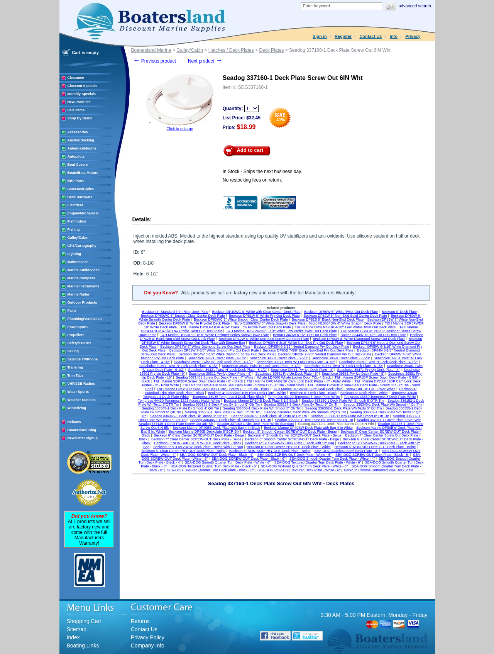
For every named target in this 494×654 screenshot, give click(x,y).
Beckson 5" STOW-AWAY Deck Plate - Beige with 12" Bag (198, 447)
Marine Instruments (84, 286)
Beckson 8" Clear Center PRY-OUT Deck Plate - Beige (184, 451)
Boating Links (83, 645)
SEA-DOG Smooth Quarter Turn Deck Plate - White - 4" (332, 458)
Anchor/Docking (81, 140)
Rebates (74, 422)
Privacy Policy (147, 637)
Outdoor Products (82, 302)
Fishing (74, 229)
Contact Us (370, 36)
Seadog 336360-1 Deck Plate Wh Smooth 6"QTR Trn (305, 412)
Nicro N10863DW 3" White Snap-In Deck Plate (269, 323)
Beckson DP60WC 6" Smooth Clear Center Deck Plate (183, 316)
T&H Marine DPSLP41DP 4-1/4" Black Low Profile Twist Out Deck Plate (236, 327)
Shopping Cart (84, 621)
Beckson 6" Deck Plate (399, 312)
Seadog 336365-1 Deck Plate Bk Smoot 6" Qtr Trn (188, 416)
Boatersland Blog (82, 430)
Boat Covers (78, 164)
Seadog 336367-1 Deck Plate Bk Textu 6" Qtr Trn (269, 416)
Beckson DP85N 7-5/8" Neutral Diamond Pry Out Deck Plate (324, 354)
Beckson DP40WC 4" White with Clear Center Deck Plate (256, 312)
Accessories (78, 132)
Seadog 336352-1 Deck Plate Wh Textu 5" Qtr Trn (343, 408)
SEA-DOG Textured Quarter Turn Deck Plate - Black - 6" (214, 466)
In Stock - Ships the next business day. (262, 171)
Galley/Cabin (78, 238)
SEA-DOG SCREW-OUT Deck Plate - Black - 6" (248, 458)
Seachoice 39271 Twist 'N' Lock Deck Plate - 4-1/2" (296, 362)
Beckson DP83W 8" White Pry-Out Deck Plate (194, 323)
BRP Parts (76, 181)
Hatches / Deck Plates (231, 50)
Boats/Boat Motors (83, 173)
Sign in (320, 36)
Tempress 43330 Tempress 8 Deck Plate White (380, 397)
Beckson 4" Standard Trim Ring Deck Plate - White (247, 393)
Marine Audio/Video (84, 270)
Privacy (412, 36)
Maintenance (78, 262)
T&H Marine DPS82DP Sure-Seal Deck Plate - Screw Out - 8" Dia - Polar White (334, 389)
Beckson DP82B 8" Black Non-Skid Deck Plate (328, 319)
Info (394, 36)
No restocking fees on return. (252, 180)
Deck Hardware (80, 197)
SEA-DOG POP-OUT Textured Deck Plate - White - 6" (298, 470)
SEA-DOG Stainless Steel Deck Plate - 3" (346, 451)
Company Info (147, 645)
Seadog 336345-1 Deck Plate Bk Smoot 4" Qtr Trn (180, 408)
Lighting (74, 254)
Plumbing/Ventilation (85, 319)
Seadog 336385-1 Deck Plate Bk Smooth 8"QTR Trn (230, 420)
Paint (72, 311)
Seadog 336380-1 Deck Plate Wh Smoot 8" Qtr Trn (350, 416)
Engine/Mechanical (83, 213)
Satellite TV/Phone (83, 359)
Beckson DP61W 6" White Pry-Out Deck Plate (264, 316)
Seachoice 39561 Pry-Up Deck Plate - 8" (353, 373)
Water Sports (78, 392)
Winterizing (77, 408)
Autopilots (76, 156)
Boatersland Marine (151, 50)
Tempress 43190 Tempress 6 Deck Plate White (304, 397)
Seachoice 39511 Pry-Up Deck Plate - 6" (220, 373)
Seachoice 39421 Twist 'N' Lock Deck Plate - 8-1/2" (227, 370)
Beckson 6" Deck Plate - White (363, 393)
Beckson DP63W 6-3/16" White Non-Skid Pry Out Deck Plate (296, 343)
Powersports (78, 327)
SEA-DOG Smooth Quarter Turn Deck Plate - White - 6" (228, 462)
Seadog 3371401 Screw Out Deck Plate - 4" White (215, 377)
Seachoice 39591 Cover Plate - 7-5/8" (341, 358)
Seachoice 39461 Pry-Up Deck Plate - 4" (302, 370)
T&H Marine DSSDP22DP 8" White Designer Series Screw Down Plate (214, 335)
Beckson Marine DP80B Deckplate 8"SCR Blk (204, 431)
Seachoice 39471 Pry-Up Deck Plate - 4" (368, 370)
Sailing (73, 351)
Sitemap (76, 629)
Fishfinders (77, 221)
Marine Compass (81, 278)
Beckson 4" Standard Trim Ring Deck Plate (175, 312)
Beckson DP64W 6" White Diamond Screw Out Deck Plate (205, 346)
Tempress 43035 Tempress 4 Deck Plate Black (228, 397)
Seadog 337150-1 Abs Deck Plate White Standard (255, 424)
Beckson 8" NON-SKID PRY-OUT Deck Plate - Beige (270, 451)
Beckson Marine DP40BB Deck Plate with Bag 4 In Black (216, 428)
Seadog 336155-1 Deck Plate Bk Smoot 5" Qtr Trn (221, 404)
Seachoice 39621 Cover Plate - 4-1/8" (217, 358)
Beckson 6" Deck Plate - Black (313, 393)
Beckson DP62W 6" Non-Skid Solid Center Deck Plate (345, 316)
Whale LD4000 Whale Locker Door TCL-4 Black (294, 377)
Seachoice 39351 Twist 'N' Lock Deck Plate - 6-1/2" (178, 366)
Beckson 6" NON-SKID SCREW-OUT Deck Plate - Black (197, 443)
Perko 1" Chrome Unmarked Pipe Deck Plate (378, 470)
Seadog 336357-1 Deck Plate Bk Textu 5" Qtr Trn (223, 412)
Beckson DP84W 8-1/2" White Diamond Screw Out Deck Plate (226, 354)
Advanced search (415, 5)
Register (343, 36)
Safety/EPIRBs (79, 343)
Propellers (76, 335)
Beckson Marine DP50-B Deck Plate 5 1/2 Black (261, 401)
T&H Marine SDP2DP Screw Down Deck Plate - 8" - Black (198, 381)
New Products (79, 102)
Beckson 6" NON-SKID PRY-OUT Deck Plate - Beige (375, 447)
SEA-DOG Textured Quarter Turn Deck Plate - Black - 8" (210, 470)
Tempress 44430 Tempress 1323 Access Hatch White (179, 401)
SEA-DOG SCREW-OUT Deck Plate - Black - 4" (216, 455)
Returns (140, 621)
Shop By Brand (80, 118)
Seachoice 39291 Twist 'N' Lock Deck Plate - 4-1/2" (378, 362)
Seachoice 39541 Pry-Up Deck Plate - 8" (286, 373)
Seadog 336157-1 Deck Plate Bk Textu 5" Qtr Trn (302, 404)
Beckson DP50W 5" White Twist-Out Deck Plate (341, 312)
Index (73, 637)
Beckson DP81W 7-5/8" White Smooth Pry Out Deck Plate (214, 350)
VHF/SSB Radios (81, 384)
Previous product (154, 61)
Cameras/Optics (81, 189)
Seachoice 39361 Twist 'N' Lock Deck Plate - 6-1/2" (261, 366)
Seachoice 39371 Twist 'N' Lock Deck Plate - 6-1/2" (344, 366)
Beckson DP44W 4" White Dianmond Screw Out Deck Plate (359, 339)
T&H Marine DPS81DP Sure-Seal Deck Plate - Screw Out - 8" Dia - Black (213, 389)
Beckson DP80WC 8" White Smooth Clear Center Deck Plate (241, 319)
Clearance (76, 78)
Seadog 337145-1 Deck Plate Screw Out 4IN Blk (176, 424)
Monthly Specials (82, 94)
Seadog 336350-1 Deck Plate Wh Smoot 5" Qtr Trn (262, 408)
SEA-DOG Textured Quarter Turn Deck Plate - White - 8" (304, 466)
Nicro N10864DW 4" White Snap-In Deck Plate (345, 323)
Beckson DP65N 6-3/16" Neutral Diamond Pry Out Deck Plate (301, 346)
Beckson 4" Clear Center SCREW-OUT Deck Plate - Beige (196, 439)
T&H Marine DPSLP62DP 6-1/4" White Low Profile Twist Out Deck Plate (281, 331)
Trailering (75, 367)
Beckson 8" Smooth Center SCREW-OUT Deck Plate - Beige (290, 431)
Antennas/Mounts (82, 148)
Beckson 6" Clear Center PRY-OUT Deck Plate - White (289, 447)
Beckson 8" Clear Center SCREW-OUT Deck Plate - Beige (199, 435)
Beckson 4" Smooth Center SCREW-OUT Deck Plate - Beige (295, 435)
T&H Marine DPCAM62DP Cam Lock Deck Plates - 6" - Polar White (299, 381)
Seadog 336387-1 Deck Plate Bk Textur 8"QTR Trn (314, 420)
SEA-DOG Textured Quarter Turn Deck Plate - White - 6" (317, 462)
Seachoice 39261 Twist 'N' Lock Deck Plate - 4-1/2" (213, 362)
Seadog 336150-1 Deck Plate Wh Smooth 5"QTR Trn (343, 401)
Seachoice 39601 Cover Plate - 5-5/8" (279, 358)
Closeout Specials (83, 86)
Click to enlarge (179, 129)
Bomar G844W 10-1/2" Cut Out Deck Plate (373, 335)
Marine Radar (79, 294)
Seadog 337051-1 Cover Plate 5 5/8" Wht (389, 420)
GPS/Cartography (82, 246)
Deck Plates (271, 50)
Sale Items (76, 110)
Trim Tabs (76, 375)
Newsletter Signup (83, 438)
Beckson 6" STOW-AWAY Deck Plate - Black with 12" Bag (289, 443)
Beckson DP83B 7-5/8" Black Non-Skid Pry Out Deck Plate (308, 350)
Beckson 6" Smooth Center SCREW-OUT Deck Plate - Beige (292, 439)
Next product (205, 61)
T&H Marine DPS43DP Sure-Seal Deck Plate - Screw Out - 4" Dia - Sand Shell (243, 385)
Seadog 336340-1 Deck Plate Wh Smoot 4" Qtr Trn (382, 404)
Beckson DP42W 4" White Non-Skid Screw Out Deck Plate (263, 339)
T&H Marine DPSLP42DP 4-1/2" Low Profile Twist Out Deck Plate (344, 327)
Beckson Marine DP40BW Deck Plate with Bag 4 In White (308, 428)
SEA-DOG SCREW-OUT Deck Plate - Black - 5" (372, 455)
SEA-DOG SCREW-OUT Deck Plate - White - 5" (294, 455)
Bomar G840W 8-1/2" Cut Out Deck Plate (305, 335)
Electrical (75, 205)
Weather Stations (82, 400)
